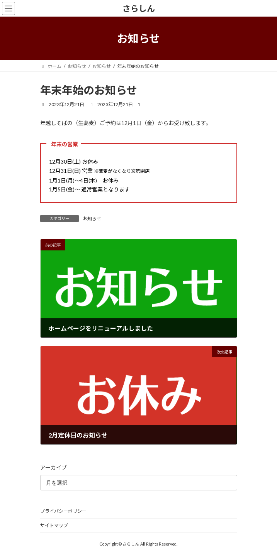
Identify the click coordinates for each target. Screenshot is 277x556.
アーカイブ (53, 467)
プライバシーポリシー (63, 511)
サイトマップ (54, 525)
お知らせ (92, 218)
